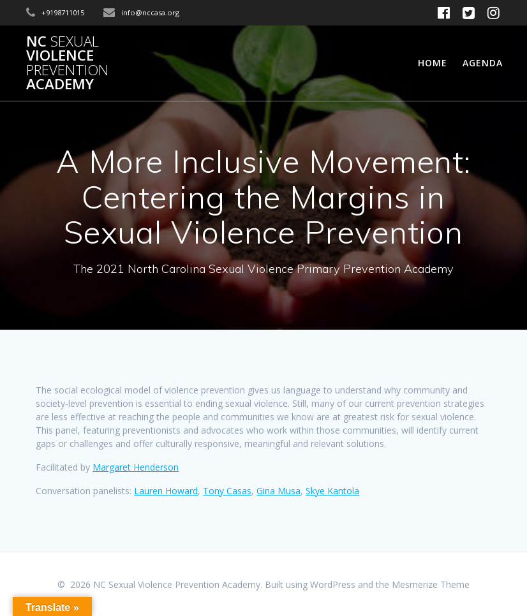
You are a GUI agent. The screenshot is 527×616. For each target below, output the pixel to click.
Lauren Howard (166, 491)
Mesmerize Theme (431, 584)
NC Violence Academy (67, 63)
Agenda (483, 63)
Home (432, 63)
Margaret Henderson (136, 467)
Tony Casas (227, 491)
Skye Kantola (332, 491)
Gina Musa (278, 491)
